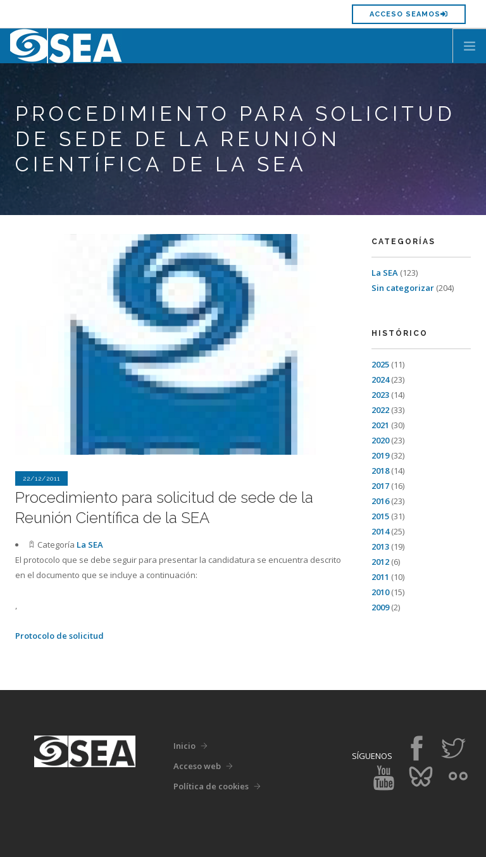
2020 (380, 440)
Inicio (184, 745)
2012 (380, 561)
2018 (380, 470)
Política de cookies (211, 786)
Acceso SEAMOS (409, 14)
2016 (380, 501)
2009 (380, 607)
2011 (380, 577)
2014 (380, 531)
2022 (380, 410)
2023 (380, 394)
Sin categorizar (402, 287)
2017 (380, 485)
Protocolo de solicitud (59, 635)
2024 (380, 379)
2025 (380, 364)
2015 (380, 516)
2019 (380, 455)
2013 (380, 546)
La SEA (90, 544)
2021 (380, 425)
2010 (380, 592)
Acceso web (197, 766)
